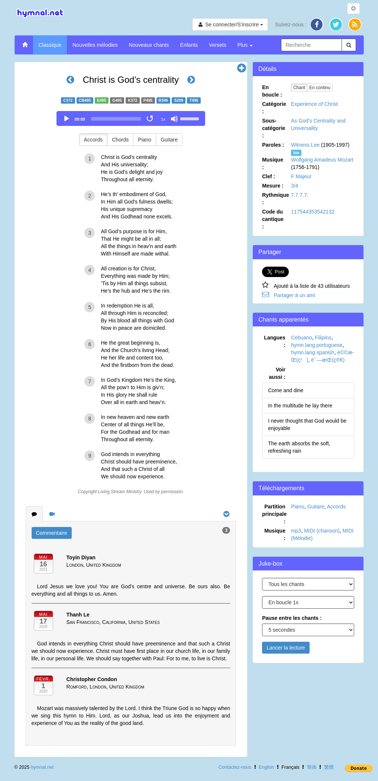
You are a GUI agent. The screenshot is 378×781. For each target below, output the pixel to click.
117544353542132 (313, 212)
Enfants (189, 45)
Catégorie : (274, 107)
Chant (299, 87)
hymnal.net (42, 767)
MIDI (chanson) (322, 531)
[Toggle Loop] (150, 119)
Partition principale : (274, 514)
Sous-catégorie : (273, 128)
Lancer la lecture (285, 648)
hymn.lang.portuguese (317, 345)
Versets (217, 45)
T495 (193, 100)
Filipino (323, 338)
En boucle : (272, 91)
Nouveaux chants (149, 45)
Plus (245, 45)
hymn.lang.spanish (313, 352)
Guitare (169, 140)
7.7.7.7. (299, 195)
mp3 (296, 531)
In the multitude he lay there (300, 406)
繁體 (329, 767)
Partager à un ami (294, 295)
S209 (178, 100)
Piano (144, 140)
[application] (130, 118)
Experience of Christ (314, 104)
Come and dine (285, 390)
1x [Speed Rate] (163, 119)
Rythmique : (275, 198)
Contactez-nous (235, 767)
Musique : (272, 163)
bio (296, 152)
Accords (93, 140)
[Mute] (174, 119)
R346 (163, 100)
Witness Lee (305, 145)
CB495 (85, 100)
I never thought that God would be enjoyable (307, 424)
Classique (50, 45)
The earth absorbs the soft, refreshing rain (299, 447)
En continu (319, 87)
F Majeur (301, 176)
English (266, 767)
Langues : (274, 341)
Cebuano (301, 338)
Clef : (268, 176)
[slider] (116, 119)
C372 (67, 100)
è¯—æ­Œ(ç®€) (328, 360)
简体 (312, 767)
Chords (120, 140)
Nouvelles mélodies (94, 45)
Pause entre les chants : (292, 618)
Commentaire (51, 533)
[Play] (66, 119)
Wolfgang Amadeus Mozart (322, 160)
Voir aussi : (277, 373)
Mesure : (273, 186)
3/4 (294, 186)
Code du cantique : (273, 219)
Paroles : (273, 145)
